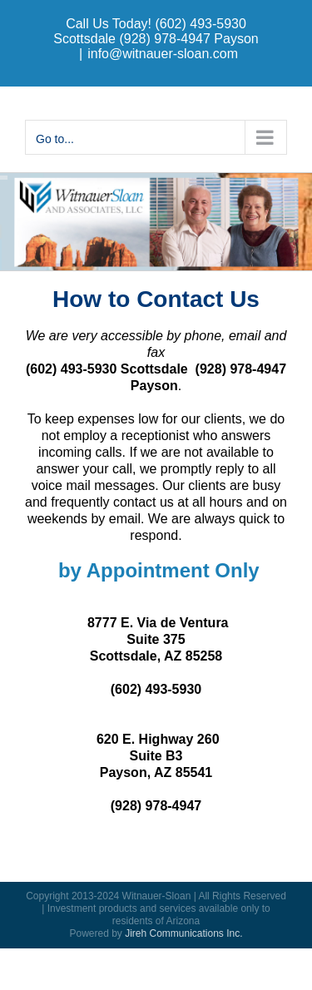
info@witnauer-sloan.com (162, 54)
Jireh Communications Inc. (183, 933)
